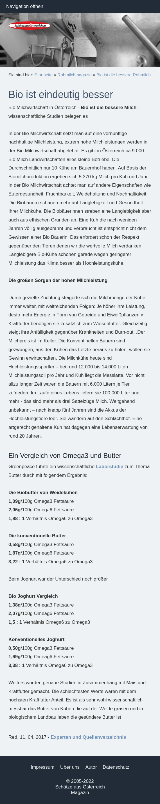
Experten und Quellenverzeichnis (88, 737)
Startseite (44, 74)
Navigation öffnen (24, 6)
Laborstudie (109, 466)
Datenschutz (116, 767)
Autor (91, 767)
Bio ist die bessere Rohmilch (123, 74)
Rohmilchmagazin (74, 74)
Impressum (42, 767)
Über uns (70, 767)
